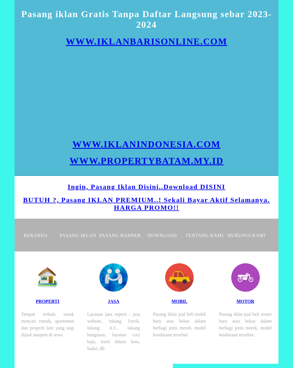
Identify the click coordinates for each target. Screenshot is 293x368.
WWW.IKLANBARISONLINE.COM (146, 41)
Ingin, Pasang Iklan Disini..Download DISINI (146, 186)
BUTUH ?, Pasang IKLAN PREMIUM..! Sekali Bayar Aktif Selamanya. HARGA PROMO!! (146, 203)
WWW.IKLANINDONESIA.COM (146, 144)
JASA (113, 301)
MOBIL (179, 301)
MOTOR (245, 301)
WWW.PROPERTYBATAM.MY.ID (146, 161)
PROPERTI (47, 301)
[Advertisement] (146, 93)
